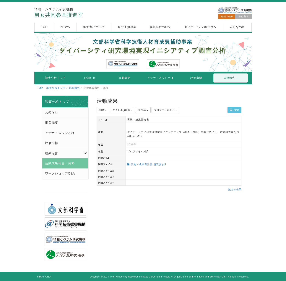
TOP (40, 87)
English (243, 16)
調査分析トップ (56, 87)
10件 (103, 110)
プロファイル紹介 (165, 110)
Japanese (226, 16)
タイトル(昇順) (122, 110)
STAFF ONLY (44, 276)
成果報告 (74, 87)
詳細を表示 (235, 189)
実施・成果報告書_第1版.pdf (148, 164)
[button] (231, 78)
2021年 (143, 110)
